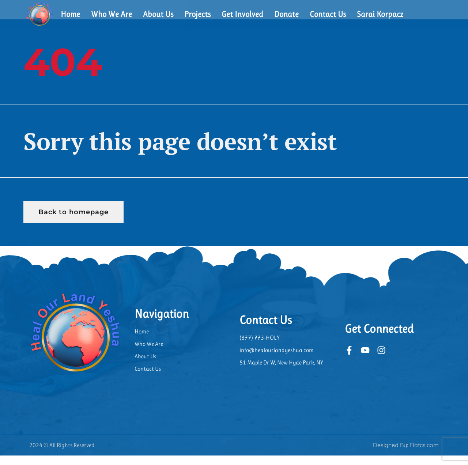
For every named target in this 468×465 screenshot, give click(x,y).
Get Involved (242, 14)
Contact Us (328, 14)
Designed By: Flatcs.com (406, 454)
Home (70, 14)
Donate (286, 14)
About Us (158, 14)
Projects (197, 14)
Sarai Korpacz (380, 14)
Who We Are (111, 14)
